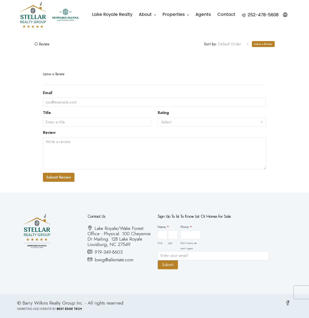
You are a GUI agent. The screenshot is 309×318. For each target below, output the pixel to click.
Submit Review (58, 177)
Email (47, 93)
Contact (226, 14)
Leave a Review (263, 44)
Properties (173, 14)
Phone (186, 227)
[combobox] (233, 44)
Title (47, 112)
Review (49, 132)
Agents (203, 14)
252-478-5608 (260, 15)
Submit (168, 265)
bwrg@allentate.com (114, 259)
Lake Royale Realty (112, 14)
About (145, 14)
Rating (163, 112)
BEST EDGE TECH (69, 309)
